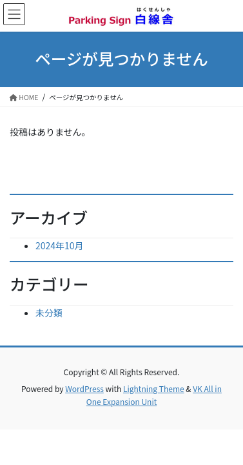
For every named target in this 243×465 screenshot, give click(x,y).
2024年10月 (59, 245)
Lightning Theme (153, 388)
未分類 (49, 312)
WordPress (84, 388)
